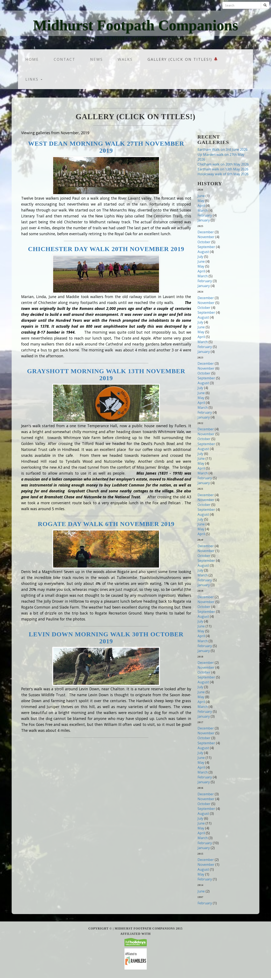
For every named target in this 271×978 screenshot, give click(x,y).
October (204, 242)
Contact (64, 59)
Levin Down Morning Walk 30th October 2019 (106, 638)
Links (33, 79)
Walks (125, 59)
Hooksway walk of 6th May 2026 (223, 174)
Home (32, 59)
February (205, 215)
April (201, 205)
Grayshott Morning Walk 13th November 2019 (106, 374)
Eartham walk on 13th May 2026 (223, 169)
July (200, 256)
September (206, 246)
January (204, 220)
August (203, 251)
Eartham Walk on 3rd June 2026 (222, 149)
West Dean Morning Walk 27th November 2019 (106, 147)
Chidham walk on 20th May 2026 (223, 164)
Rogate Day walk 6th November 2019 (106, 523)
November (206, 237)
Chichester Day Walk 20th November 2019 (106, 248)
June (201, 195)
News (96, 59)
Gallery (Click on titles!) (183, 59)
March (203, 210)
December (206, 232)
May (201, 200)
